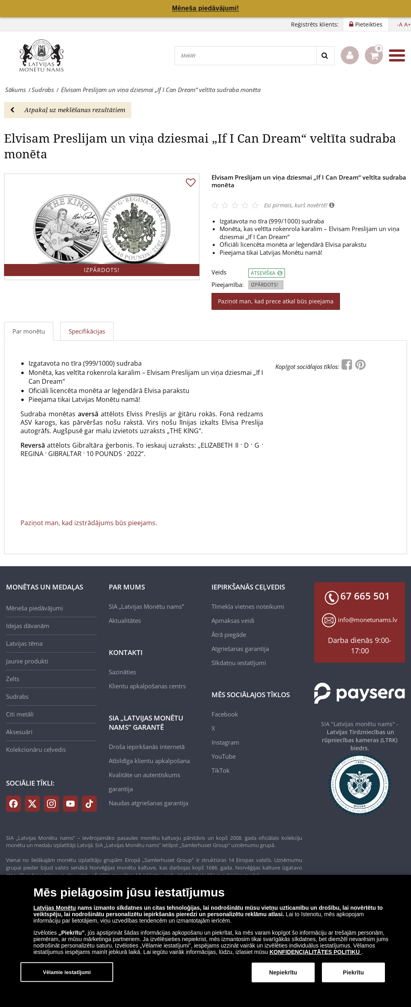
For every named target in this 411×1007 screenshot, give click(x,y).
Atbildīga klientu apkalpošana (149, 761)
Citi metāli (20, 714)
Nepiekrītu (283, 972)
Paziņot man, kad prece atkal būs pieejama (276, 301)
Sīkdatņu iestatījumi (239, 663)
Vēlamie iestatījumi (67, 972)
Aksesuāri (19, 732)
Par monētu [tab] (28, 331)
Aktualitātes (125, 620)
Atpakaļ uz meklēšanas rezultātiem (67, 110)
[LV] (44, 55)
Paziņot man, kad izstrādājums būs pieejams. (88, 522)
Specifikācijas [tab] (87, 331)
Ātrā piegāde (229, 634)
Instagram (225, 742)
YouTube (224, 756)
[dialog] (205, 941)
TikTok (221, 770)
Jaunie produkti (27, 661)
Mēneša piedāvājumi (34, 608)
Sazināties (122, 672)
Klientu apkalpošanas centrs (147, 686)
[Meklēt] (245, 56)
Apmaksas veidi (233, 620)
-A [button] (400, 24)
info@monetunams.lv (367, 620)
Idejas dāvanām (27, 626)
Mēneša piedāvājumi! (205, 8)
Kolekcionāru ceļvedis (36, 749)
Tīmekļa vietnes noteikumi (248, 606)
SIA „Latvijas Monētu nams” (146, 606)
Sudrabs (17, 696)
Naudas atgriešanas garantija (148, 803)
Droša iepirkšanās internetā (147, 747)
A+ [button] (407, 24)
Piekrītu (353, 972)
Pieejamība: (228, 285)
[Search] (325, 56)
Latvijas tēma (24, 643)
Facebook (225, 714)
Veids (219, 272)
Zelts (12, 679)
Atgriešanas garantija (240, 649)
